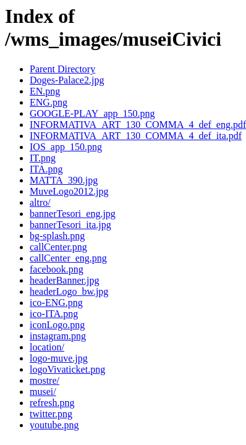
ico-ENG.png (56, 302)
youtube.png (54, 425)
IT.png (43, 158)
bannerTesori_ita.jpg (70, 224)
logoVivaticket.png (67, 369)
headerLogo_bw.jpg (69, 291)
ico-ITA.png (54, 313)
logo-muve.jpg (59, 358)
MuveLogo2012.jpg (69, 191)
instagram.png (58, 336)
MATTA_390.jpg (64, 180)
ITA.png (46, 169)
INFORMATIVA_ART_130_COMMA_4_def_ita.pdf (136, 135)
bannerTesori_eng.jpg (73, 213)
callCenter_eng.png (68, 258)
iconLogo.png (57, 325)
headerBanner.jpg (64, 280)
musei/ (43, 391)
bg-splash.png (57, 236)
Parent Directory (62, 69)
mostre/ (44, 380)
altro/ (40, 202)
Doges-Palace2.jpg (67, 80)
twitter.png (51, 414)
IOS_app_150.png (66, 147)
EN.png (45, 91)
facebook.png (56, 269)
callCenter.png (58, 247)
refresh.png (52, 402)
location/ (47, 347)
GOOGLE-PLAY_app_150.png (92, 113)
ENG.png (48, 102)
